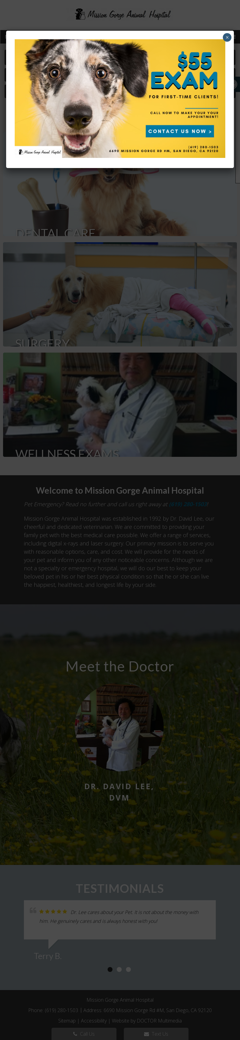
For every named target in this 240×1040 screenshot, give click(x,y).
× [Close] (227, 37)
